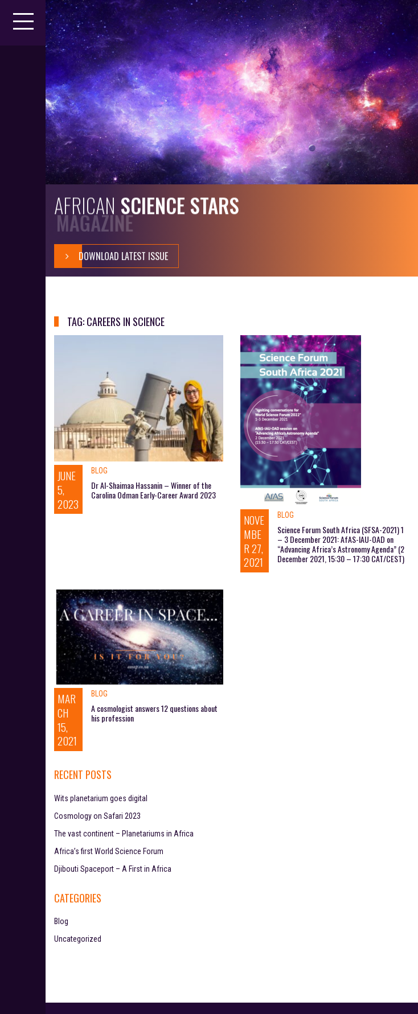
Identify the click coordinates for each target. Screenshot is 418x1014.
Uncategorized (77, 938)
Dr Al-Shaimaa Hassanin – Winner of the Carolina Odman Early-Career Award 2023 (153, 490)
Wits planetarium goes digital (100, 798)
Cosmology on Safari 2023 (97, 816)
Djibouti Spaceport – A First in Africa (112, 868)
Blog (99, 470)
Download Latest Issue (111, 256)
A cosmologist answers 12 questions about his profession (154, 713)
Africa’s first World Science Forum (108, 851)
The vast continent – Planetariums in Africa (124, 833)
